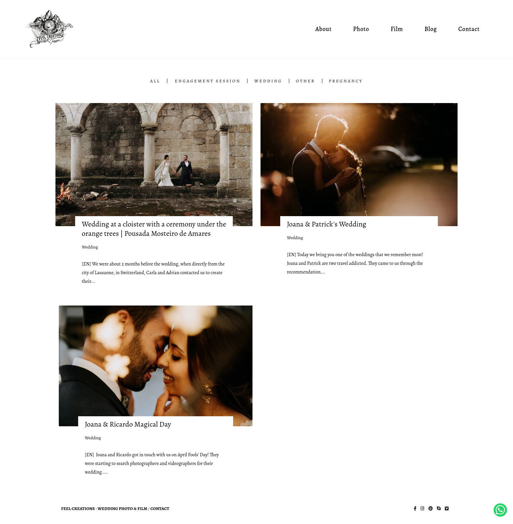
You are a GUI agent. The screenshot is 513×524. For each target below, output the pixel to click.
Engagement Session (208, 81)
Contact (469, 29)
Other (305, 81)
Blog (430, 29)
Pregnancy (346, 81)
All (155, 81)
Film (397, 29)
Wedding (268, 81)
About (323, 29)
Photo (361, 29)
